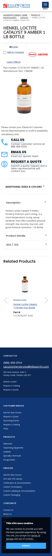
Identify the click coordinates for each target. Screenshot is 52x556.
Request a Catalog (11, 424)
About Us (7, 514)
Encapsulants (10, 17)
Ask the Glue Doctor (12, 412)
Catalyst (24, 17)
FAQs (5, 428)
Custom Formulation (12, 487)
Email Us (18, 152)
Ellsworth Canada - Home (15, 15)
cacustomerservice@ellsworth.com (26, 366)
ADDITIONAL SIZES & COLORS (25, 186)
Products (35, 15)
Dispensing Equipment (13, 447)
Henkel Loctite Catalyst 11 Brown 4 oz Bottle (25, 306)
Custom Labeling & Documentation (19, 491)
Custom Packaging (11, 495)
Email (13, 46)
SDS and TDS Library (12, 479)
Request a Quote (26, 161)
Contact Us (8, 510)
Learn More (14, 62)
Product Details (26, 235)
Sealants (7, 451)
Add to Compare (15, 52)
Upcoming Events (11, 420)
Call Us (17, 139)
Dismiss (26, 546)
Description (26, 202)
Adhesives (7, 443)
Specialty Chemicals (12, 455)
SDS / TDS (26, 244)
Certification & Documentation (17, 483)
